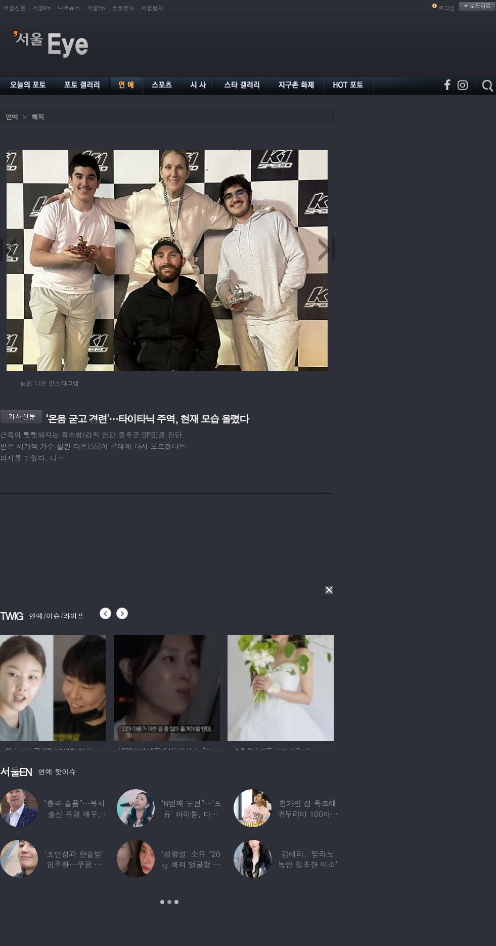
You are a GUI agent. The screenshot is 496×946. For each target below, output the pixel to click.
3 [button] (176, 902)
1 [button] (162, 902)
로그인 (446, 8)
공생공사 (123, 8)
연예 (12, 116)
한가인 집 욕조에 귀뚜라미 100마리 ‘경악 (307, 814)
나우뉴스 (69, 8)
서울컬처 (153, 8)
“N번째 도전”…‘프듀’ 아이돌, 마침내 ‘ (191, 814)
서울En (96, 8)
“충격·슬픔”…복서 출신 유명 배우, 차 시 (74, 814)
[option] (53, 686)
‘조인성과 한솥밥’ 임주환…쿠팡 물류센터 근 (74, 864)
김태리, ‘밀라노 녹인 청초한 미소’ (307, 859)
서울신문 (15, 8)
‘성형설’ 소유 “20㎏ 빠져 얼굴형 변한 (191, 864)
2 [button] (169, 902)
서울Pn (42, 8)
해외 (37, 116)
